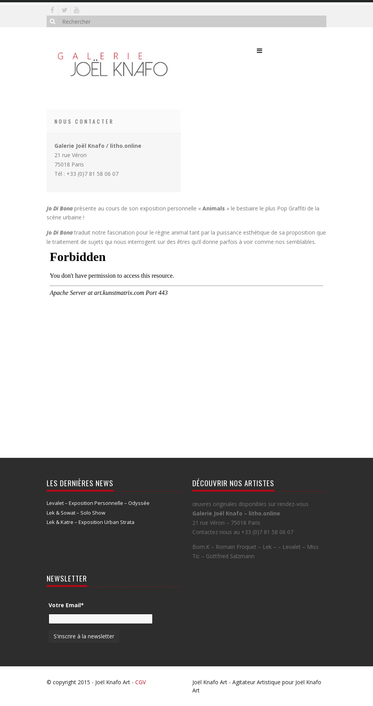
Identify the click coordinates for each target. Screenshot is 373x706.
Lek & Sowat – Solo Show (76, 512)
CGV (140, 682)
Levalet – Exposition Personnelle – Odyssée (98, 502)
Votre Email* (66, 605)
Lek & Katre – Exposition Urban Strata (90, 522)
